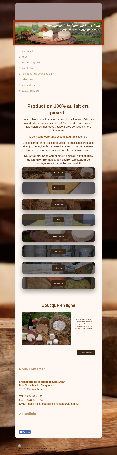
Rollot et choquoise (58, 236)
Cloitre (58, 219)
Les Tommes (58, 204)
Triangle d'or (58, 188)
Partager (25, 432)
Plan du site (41, 446)
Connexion (95, 445)
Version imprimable (27, 446)
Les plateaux (58, 283)
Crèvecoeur (58, 268)
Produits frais (58, 251)
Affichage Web (93, 447)
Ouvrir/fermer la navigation (58, 10)
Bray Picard (58, 173)
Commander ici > (86, 352)
